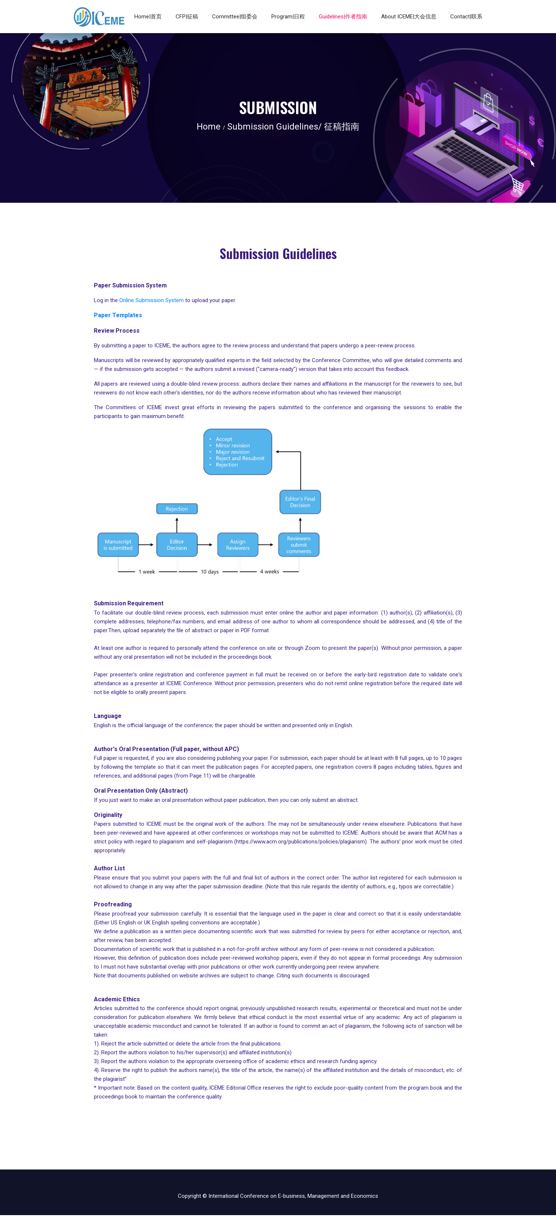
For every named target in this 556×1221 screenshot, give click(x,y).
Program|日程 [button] (288, 16)
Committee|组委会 (234, 16)
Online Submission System (151, 300)
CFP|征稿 (187, 16)
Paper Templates (118, 315)
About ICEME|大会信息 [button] (408, 16)
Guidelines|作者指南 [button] (343, 16)
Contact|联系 (466, 16)
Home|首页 (148, 16)
